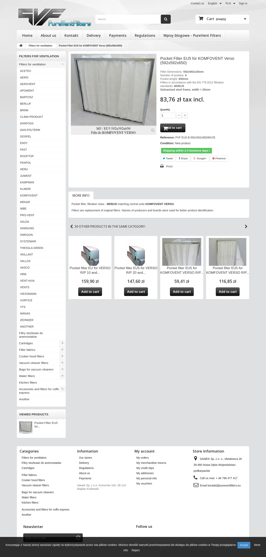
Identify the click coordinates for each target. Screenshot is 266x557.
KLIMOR (25, 189)
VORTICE (26, 300)
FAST (23, 149)
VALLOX (25, 261)
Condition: (167, 144)
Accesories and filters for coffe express (39, 390)
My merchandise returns (151, 462)
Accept (244, 544)
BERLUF (25, 103)
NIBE (23, 208)
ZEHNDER (27, 320)
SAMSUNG (27, 228)
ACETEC (25, 71)
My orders (142, 457)
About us (48, 35)
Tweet (168, 159)
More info (81, 196)
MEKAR (25, 202)
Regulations (145, 35)
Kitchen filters (28, 382)
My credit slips (145, 468)
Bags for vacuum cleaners (36, 369)
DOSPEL (25, 136)
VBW (23, 274)
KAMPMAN (27, 182)
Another (24, 399)
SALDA (24, 221)
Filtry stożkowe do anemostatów (31, 334)
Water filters (27, 376)
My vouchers (144, 483)
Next (246, 228)
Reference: (167, 138)
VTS (22, 306)
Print (169, 167)
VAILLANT (26, 254)
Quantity (165, 109)
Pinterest (219, 159)
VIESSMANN (28, 293)
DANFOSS (27, 123)
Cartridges (26, 343)
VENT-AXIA (27, 280)
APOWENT (27, 90)
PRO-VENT (27, 215)
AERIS (24, 77)
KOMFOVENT (29, 195)
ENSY (24, 143)
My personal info (146, 478)
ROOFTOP (27, 156)
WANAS (25, 313)
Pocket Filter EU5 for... (46, 424)
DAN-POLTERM (30, 130)
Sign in (243, 3)
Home (27, 35)
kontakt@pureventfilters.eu (224, 485)
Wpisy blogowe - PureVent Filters (192, 35)
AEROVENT (27, 84)
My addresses (145, 473)
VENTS (24, 287)
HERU (24, 169)
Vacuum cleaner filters (33, 363)
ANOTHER (27, 326)
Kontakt (71, 35)
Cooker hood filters (31, 356)
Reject (136, 550)
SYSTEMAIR (28, 241)
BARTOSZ (26, 97)
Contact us (197, 3)
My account (144, 451)
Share (183, 159)
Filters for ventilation (32, 64)
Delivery (94, 35)
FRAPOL (25, 162)
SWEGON (26, 234)
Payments (117, 35)
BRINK (24, 110)
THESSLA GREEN (31, 247)
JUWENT (26, 175)
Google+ (200, 159)
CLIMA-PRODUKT (31, 116)
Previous (71, 228)
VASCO (25, 267)
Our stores (85, 457)
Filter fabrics (27, 349)
